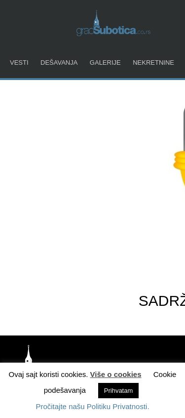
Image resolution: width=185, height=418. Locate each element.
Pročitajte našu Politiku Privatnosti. (92, 406)
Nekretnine (153, 62)
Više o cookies (116, 374)
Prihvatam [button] (118, 390)
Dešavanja (58, 62)
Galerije (105, 62)
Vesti (19, 62)
